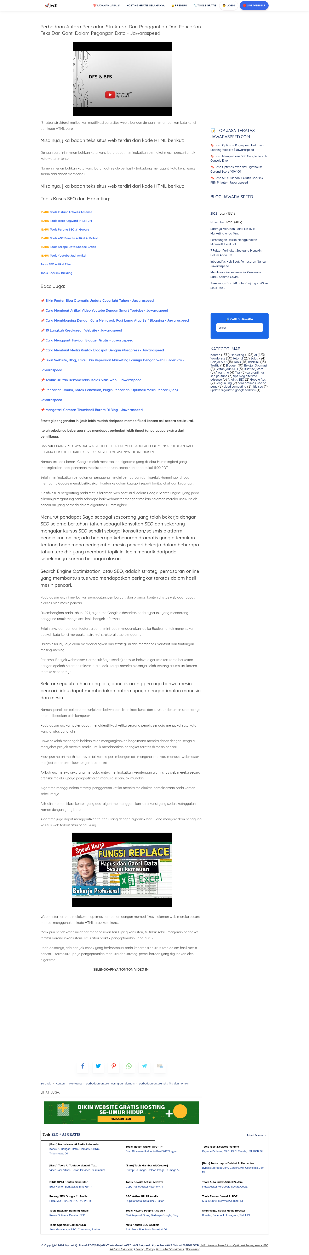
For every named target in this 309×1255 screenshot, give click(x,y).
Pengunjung (223, 383)
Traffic (215, 366)
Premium (179, 5)
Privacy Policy (145, 1249)
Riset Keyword (253, 369)
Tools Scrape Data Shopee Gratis (68, 247)
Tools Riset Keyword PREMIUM (66, 221)
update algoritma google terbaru (233, 390)
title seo (257, 387)
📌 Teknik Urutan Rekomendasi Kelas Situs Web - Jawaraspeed (91, 380)
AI (255, 355)
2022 (214, 214)
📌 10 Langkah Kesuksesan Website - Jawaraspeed (81, 330)
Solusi (254, 359)
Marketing (237, 355)
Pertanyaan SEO (226, 369)
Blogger (231, 366)
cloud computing (234, 387)
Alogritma (222, 373)
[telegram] (144, 1067)
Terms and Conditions (170, 1249)
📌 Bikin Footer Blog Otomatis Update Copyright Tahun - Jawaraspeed (97, 300)
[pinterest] (113, 1067)
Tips (237, 373)
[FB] (82, 1067)
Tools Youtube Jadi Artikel (63, 255)
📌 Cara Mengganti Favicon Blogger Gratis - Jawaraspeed (87, 340)
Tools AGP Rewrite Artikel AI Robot (69, 238)
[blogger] (98, 1067)
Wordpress (218, 359)
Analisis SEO (235, 380)
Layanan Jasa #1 (106, 5)
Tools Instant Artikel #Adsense (66, 212)
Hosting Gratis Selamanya (145, 5)
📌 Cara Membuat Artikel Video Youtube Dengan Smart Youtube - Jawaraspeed (104, 310)
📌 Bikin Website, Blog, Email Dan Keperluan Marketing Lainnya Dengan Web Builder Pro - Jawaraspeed (112, 365)
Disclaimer (192, 1249)
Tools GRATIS (204, 5)
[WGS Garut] (121, 1125)
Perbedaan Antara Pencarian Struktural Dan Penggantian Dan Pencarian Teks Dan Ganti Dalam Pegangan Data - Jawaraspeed (121, 30)
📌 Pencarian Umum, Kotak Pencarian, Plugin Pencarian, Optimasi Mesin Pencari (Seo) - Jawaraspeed (110, 395)
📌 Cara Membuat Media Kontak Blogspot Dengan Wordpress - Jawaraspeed (102, 350)
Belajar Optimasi (255, 366)
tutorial (237, 359)
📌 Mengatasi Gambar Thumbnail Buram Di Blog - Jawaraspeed (92, 410)
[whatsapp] (129, 1067)
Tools (237, 362)
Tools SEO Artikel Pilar (56, 264)
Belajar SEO (219, 362)
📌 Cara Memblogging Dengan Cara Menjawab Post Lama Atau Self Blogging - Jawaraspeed (115, 320)
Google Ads (257, 380)
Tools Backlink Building (56, 273)
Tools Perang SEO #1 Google (65, 229)
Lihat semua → (257, 1135)
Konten (215, 355)
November (218, 222)
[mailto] (160, 1067)
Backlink (253, 362)
